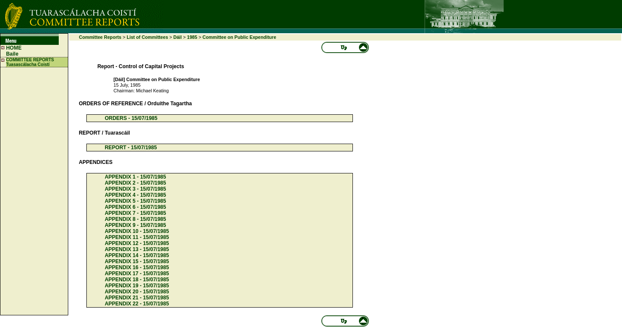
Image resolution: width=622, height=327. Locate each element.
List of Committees (147, 37)
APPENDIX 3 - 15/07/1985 (135, 189)
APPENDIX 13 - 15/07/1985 (137, 249)
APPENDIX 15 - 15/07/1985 (137, 261)
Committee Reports (100, 37)
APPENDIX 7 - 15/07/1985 (135, 213)
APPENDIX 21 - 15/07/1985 (137, 298)
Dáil (177, 37)
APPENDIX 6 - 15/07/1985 (135, 207)
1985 (192, 37)
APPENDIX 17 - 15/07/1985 (137, 273)
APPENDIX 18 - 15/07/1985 (137, 280)
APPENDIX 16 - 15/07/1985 (137, 267)
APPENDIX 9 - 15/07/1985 (135, 225)
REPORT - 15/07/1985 (131, 148)
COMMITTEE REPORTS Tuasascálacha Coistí (30, 62)
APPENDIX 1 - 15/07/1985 (135, 177)
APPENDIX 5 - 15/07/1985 (135, 201)
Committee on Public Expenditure (239, 37)
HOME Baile (14, 51)
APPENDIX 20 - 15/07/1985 (137, 292)
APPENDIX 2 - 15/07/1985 (135, 183)
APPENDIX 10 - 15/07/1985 (137, 231)
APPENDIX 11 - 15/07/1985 (137, 237)
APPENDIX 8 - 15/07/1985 (135, 219)
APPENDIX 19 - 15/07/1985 (137, 286)
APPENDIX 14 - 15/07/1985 (137, 255)
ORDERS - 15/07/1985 (131, 118)
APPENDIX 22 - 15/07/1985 (137, 304)
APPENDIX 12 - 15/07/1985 (137, 243)
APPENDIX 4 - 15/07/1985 (135, 195)
